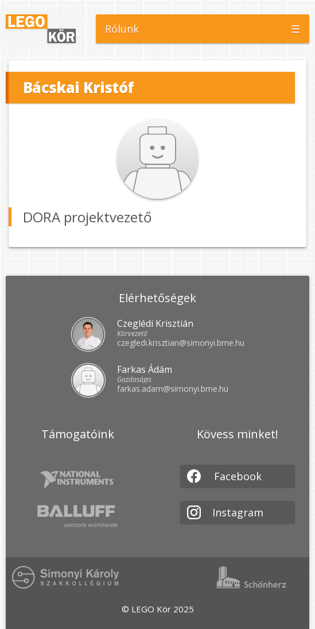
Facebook (224, 476)
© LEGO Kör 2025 (158, 609)
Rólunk (122, 29)
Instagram (225, 512)
